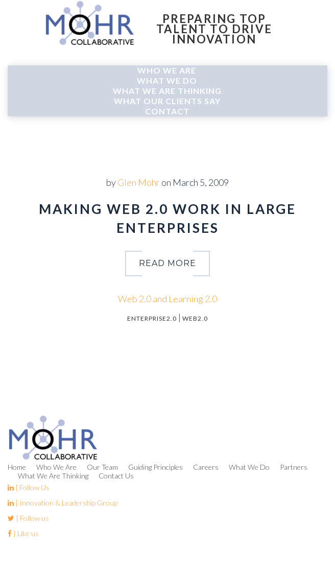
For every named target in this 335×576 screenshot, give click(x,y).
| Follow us (28, 518)
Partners (293, 467)
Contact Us (116, 475)
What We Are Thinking (167, 90)
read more (167, 263)
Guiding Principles (155, 467)
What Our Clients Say (167, 101)
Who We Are (166, 70)
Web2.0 (195, 318)
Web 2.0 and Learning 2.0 (167, 298)
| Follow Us (29, 487)
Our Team (102, 467)
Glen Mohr (138, 182)
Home (17, 467)
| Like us (23, 533)
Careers (206, 467)
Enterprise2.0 (152, 318)
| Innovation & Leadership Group (62, 502)
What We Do (167, 80)
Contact (167, 111)
